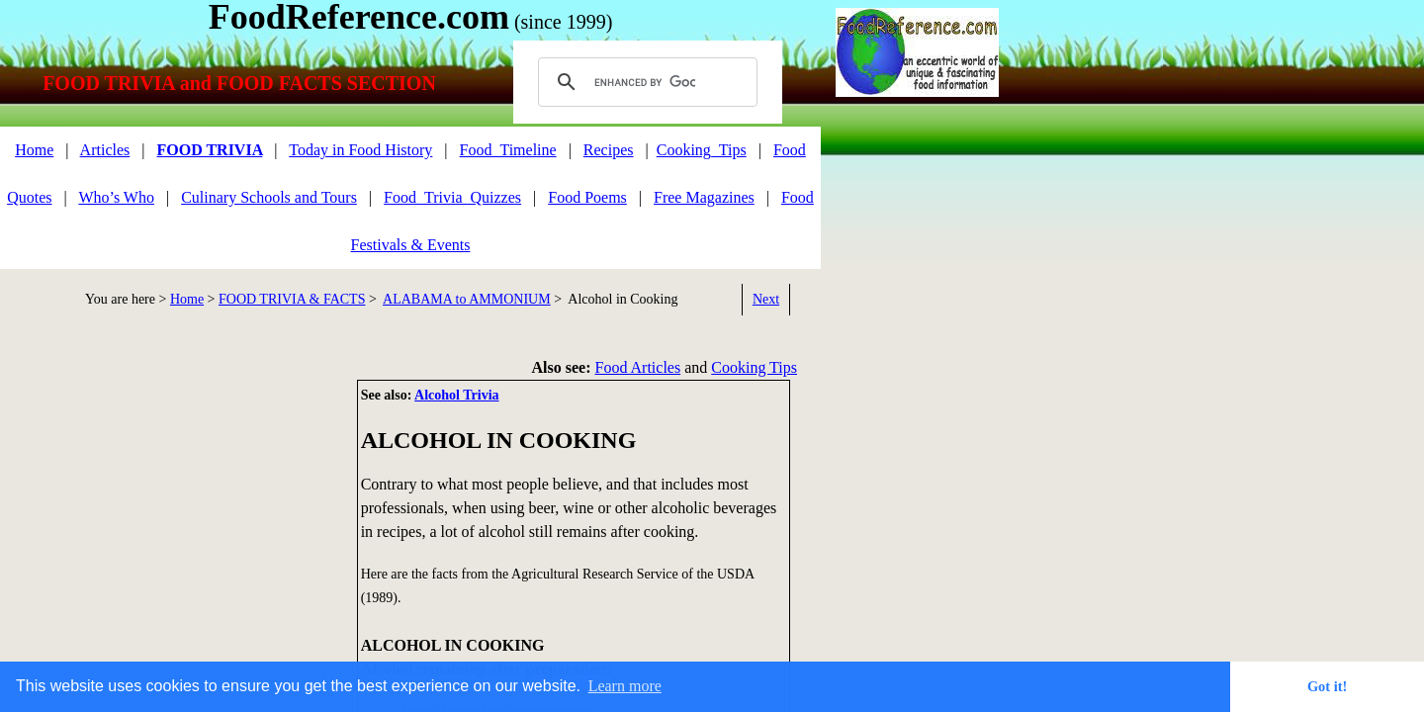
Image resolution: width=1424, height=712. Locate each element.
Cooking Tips (754, 367)
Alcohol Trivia (456, 395)
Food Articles (638, 367)
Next (766, 299)
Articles (105, 149)
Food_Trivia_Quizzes (452, 197)
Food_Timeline (508, 149)
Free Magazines (704, 197)
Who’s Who (116, 197)
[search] (644, 82)
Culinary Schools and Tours (269, 197)
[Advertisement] (168, 518)
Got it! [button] (1327, 686)
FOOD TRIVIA (209, 149)
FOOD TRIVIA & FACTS (292, 299)
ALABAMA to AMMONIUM (467, 299)
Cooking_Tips (702, 149)
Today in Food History (360, 149)
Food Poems (587, 197)
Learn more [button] (625, 685)
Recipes (608, 149)
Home (34, 149)
